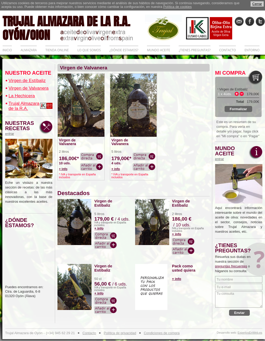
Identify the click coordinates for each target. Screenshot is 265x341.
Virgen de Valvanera (29, 88)
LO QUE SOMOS (89, 50)
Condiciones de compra (162, 333)
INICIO (7, 50)
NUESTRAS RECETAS (21, 128)
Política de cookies (177, 7)
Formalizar (238, 109)
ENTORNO (252, 50)
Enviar (239, 313)
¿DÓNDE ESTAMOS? (123, 50)
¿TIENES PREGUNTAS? (194, 50)
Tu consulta (238, 299)
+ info (63, 169)
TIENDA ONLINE (57, 50)
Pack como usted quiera (183, 268)
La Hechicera (22, 95)
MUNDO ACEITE (158, 50)
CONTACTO (227, 50)
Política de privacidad (120, 333)
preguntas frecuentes (231, 266)
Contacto (89, 333)
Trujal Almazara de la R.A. (24, 106)
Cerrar (257, 4)
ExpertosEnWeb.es (250, 332)
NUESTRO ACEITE (28, 72)
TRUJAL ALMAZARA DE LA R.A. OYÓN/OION (74, 27)
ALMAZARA (28, 50)
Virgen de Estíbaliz (27, 80)
